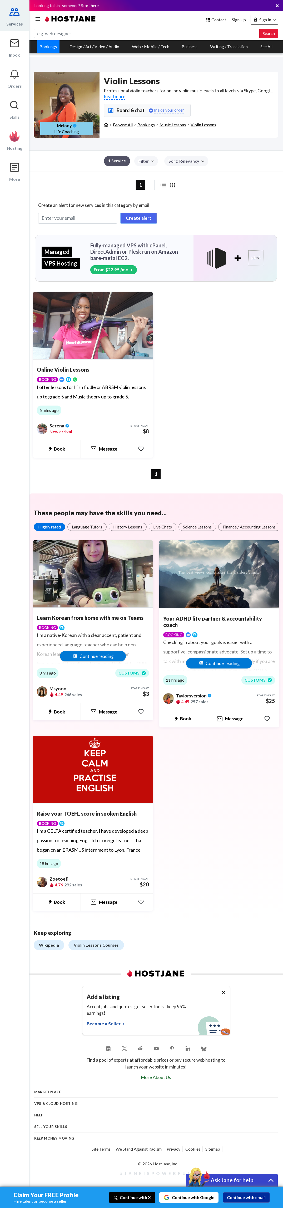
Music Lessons (173, 124)
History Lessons (127, 526)
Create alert (138, 218)
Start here (90, 5)
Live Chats (162, 526)
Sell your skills (50, 1127)
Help (38, 1115)
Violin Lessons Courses (96, 944)
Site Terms (101, 1148)
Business (189, 46)
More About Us (156, 1077)
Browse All (123, 124)
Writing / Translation (229, 46)
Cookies (192, 1148)
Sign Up (239, 19)
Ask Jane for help (232, 1180)
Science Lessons (197, 526)
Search (269, 33)
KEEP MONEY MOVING (54, 1138)
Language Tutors (87, 526)
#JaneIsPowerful (156, 1173)
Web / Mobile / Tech (150, 46)
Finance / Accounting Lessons (249, 526)
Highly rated (49, 526)
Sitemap (212, 1148)
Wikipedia (49, 944)
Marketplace (47, 1092)
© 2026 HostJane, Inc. (158, 1163)
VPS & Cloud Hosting (55, 1103)
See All (266, 46)
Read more (114, 96)
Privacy (173, 1148)
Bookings (48, 46)
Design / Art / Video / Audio (94, 46)
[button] (186, 161)
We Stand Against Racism (139, 1148)
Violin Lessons (203, 124)
